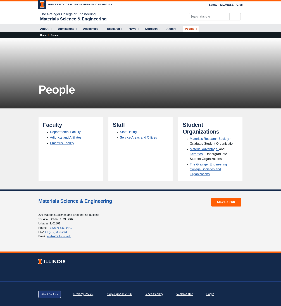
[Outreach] (152, 29)
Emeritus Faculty (62, 143)
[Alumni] (172, 29)
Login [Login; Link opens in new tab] (210, 294)
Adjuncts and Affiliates (66, 137)
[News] (133, 29)
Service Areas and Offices (138, 137)
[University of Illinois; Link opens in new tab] (51, 261)
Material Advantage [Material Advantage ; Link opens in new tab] (204, 149)
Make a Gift (226, 202)
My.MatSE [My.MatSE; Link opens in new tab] (227, 4)
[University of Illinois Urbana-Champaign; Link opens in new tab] (75, 5)
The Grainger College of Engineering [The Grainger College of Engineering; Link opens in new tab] (68, 14)
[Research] (114, 29)
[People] (191, 29)
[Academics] (92, 29)
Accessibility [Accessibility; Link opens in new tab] (154, 294)
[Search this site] (209, 16)
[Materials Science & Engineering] (73, 18)
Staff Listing (128, 132)
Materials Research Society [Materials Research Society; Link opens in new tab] (209, 139)
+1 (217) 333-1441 (60, 227)
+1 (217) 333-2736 (56, 232)
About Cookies (49, 294)
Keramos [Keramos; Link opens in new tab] (196, 154)
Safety (213, 4)
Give (239, 4)
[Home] (43, 35)
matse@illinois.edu (59, 236)
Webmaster (184, 294)
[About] (45, 29)
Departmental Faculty (65, 132)
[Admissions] (67, 29)
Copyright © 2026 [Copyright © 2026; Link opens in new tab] (119, 294)
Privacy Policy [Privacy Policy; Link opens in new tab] (83, 294)
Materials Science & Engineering (75, 201)
